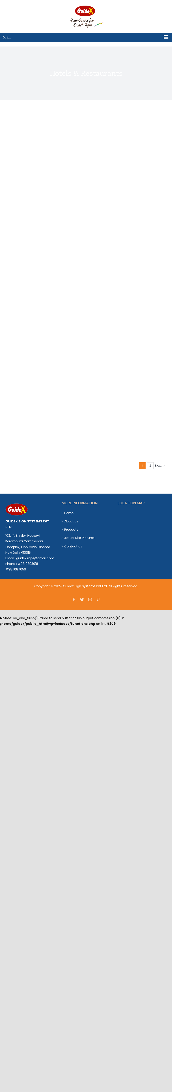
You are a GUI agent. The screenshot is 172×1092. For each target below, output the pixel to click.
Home (69, 513)
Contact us (73, 546)
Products (71, 529)
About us (71, 521)
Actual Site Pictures (79, 538)
